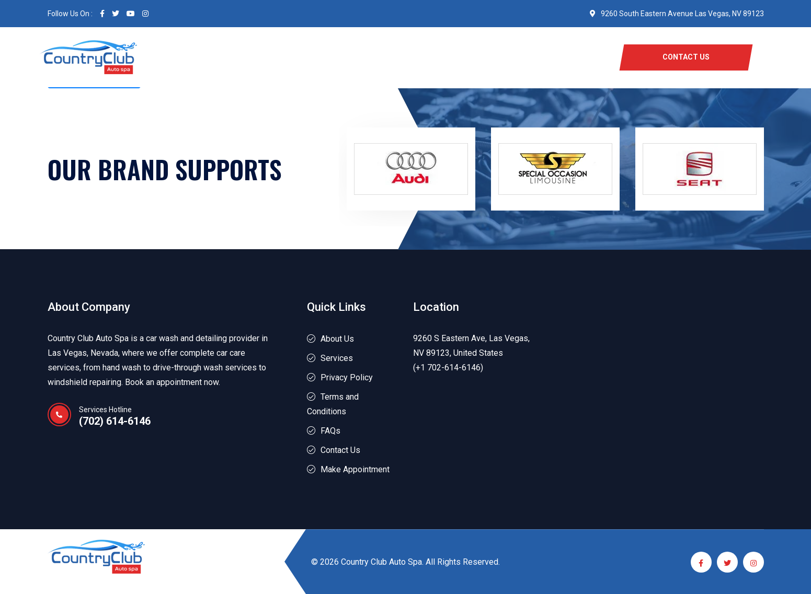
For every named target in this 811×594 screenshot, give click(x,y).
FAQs (330, 431)
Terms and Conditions (333, 404)
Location (521, 57)
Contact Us (340, 450)
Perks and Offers (450, 57)
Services (325, 57)
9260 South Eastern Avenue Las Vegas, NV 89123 (677, 13)
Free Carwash (262, 57)
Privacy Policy (347, 377)
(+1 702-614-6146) (448, 367)
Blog (566, 57)
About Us (378, 57)
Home (205, 57)
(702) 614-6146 (115, 421)
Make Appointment (355, 469)
